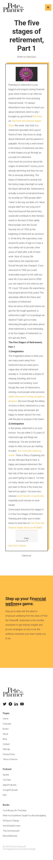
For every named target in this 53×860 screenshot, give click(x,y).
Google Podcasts (10, 792)
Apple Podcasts (9, 787)
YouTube (7, 782)
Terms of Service (10, 761)
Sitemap (6, 751)
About (5, 736)
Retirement (26, 558)
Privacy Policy (9, 756)
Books (6, 731)
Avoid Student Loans (11, 828)
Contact (6, 746)
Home (5, 721)
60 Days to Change (11, 823)
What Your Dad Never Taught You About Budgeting (24, 818)
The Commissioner (11, 833)
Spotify (6, 777)
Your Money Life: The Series (14, 812)
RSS (5, 797)
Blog (5, 741)
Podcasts (7, 726)
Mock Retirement (10, 838)
